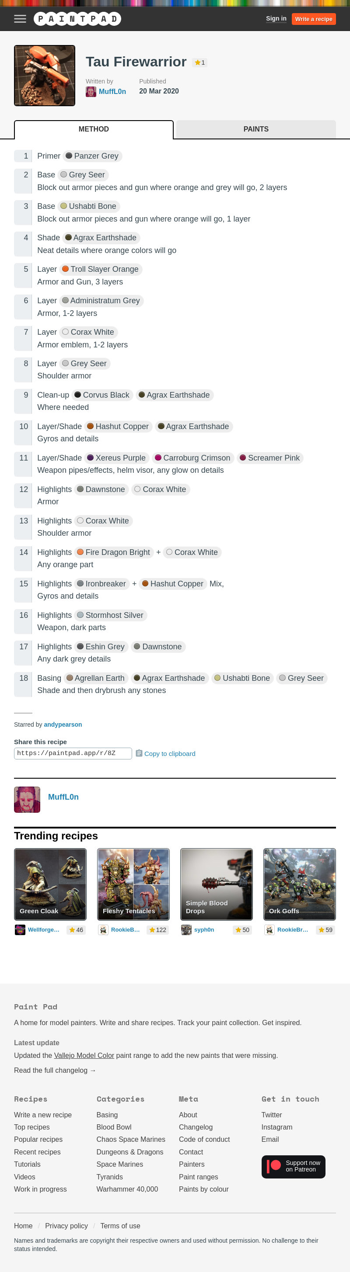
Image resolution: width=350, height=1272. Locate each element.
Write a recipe (313, 19)
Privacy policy (66, 1226)
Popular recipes (38, 1139)
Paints (256, 129)
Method (94, 129)
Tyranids (110, 1177)
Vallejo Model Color (84, 1055)
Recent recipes (37, 1152)
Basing (107, 1115)
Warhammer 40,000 (127, 1189)
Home (23, 1226)
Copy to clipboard (165, 753)
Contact (191, 1152)
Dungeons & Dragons (130, 1152)
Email (270, 1139)
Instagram (277, 1127)
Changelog (196, 1127)
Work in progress (40, 1189)
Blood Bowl (114, 1127)
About (188, 1115)
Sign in (276, 18)
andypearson (63, 724)
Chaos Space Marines (131, 1139)
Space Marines (120, 1164)
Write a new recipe (43, 1115)
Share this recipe (40, 741)
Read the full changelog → (55, 1070)
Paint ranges (198, 1177)
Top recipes (32, 1127)
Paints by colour (204, 1189)
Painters (192, 1164)
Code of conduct (204, 1139)
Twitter (272, 1115)
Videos (24, 1177)
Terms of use (120, 1226)
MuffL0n (63, 797)
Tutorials (27, 1164)
